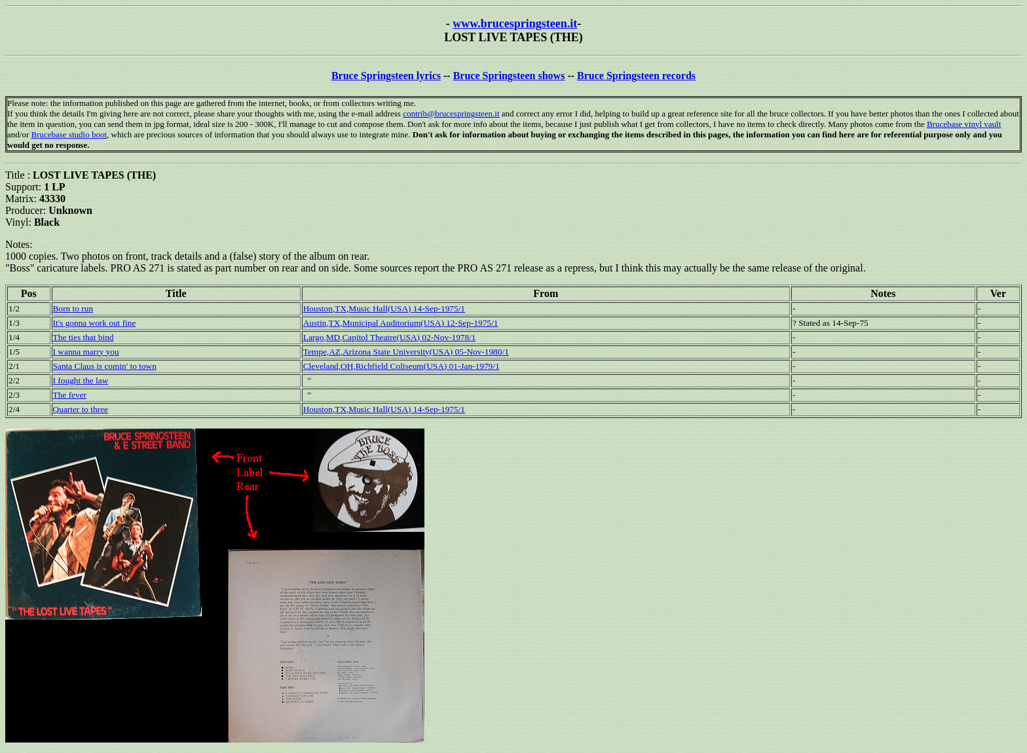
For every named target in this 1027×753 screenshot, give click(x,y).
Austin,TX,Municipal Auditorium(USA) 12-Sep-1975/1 (400, 323)
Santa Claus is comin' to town (105, 366)
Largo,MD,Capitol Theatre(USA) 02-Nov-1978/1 (389, 337)
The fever (69, 395)
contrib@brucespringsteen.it (451, 113)
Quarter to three (80, 409)
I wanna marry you (86, 352)
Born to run (73, 308)
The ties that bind (83, 337)
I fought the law (81, 380)
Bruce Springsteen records (636, 75)
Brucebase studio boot (69, 134)
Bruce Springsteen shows (509, 75)
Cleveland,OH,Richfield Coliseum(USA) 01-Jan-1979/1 (401, 366)
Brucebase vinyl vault (964, 124)
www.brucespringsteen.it (515, 23)
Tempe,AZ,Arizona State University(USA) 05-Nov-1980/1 (406, 352)
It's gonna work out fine (94, 323)
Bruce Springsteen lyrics (386, 75)
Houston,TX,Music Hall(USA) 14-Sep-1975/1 (384, 308)
